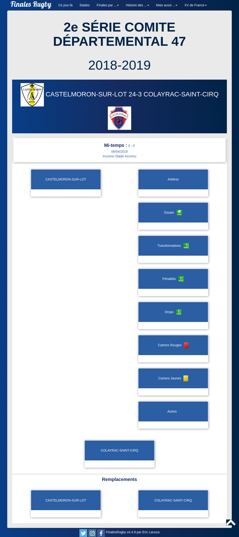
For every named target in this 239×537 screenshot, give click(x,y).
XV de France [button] (195, 5)
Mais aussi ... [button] (167, 5)
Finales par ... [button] (108, 5)
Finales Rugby (31, 5)
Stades (85, 5)
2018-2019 (119, 65)
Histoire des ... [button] (137, 5)
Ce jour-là (65, 5)
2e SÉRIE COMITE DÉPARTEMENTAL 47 (119, 34)
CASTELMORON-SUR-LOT (75, 94)
